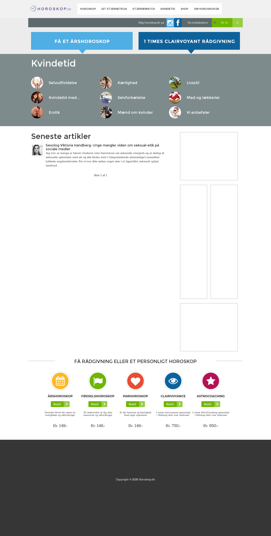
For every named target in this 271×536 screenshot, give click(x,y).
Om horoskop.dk (206, 9)
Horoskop (88, 9)
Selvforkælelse (131, 97)
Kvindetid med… (65, 97)
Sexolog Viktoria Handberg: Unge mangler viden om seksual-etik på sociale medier (102, 147)
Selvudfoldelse (63, 82)
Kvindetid (168, 9)
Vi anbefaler (198, 112)
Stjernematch (143, 9)
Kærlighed (127, 82)
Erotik (54, 112)
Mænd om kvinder (135, 112)
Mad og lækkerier (203, 97)
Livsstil (193, 82)
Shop (184, 9)
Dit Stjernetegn (114, 9)
